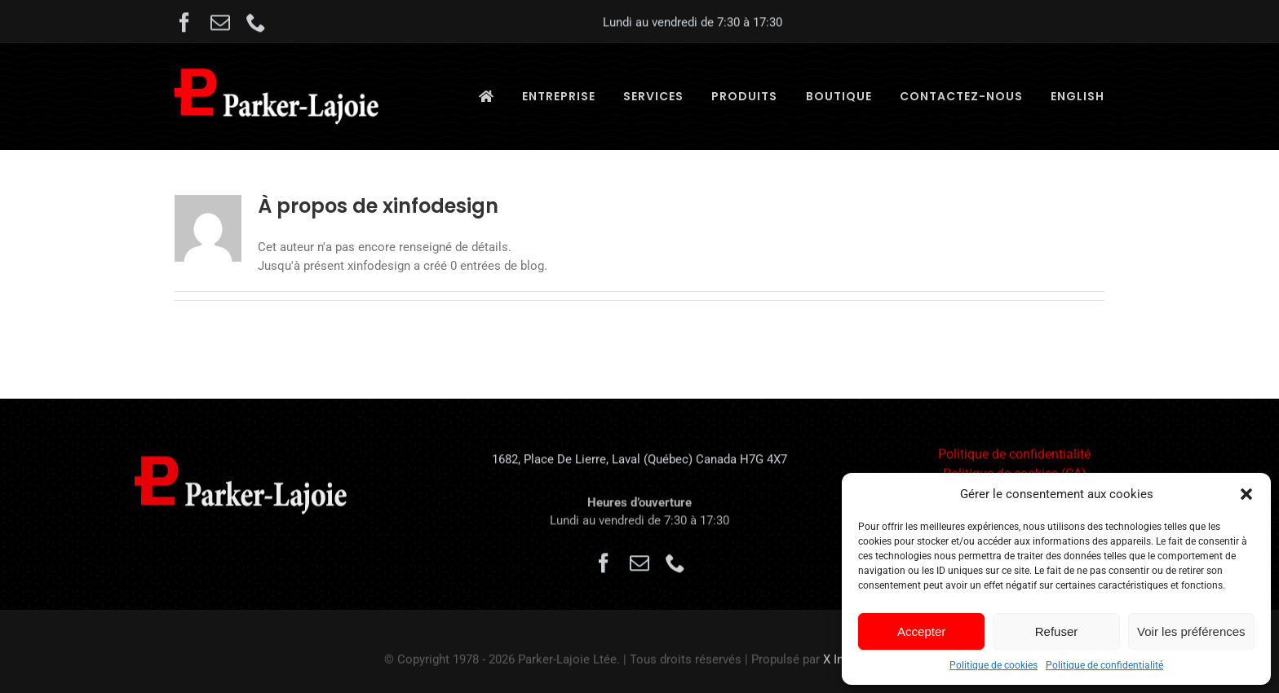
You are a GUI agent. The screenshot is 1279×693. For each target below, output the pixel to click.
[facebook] (184, 24)
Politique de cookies (993, 665)
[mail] (220, 24)
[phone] (256, 24)
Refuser (1056, 631)
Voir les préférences (1191, 631)
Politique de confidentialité (1104, 665)
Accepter (921, 631)
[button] (1246, 494)
